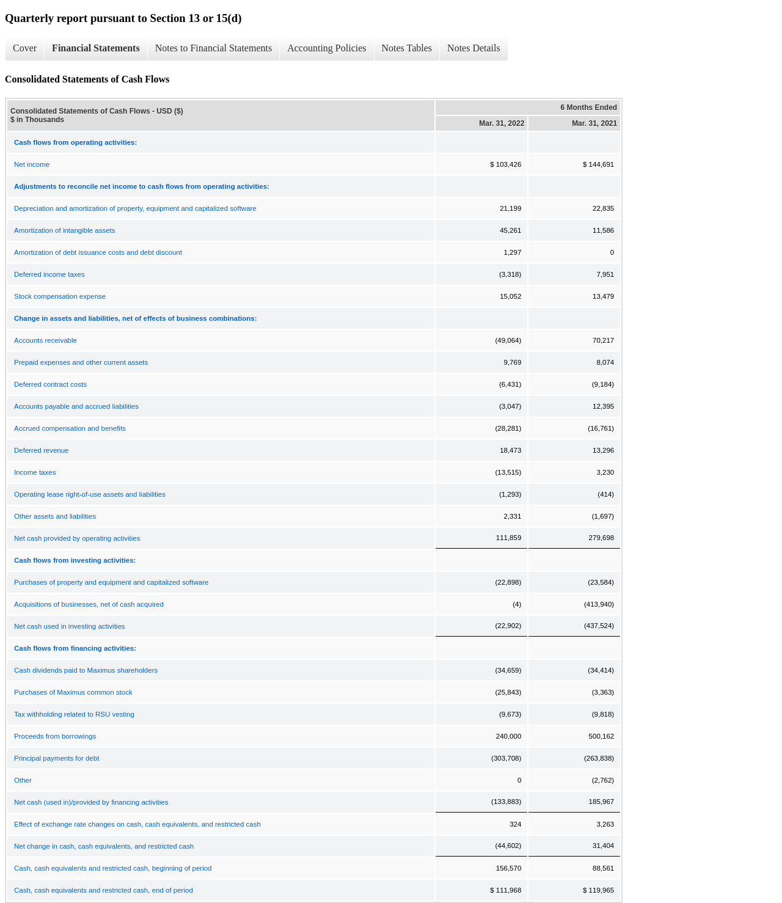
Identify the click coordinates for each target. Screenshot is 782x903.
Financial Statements (96, 48)
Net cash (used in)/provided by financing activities (91, 802)
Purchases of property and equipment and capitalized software (111, 582)
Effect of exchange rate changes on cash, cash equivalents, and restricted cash (137, 824)
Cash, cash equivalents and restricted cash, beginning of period (112, 868)
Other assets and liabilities (55, 516)
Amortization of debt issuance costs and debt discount (98, 252)
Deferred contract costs (50, 384)
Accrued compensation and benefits (70, 428)
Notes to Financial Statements (213, 48)
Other (23, 780)
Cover (25, 48)
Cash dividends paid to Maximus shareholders (86, 670)
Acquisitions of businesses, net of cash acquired (89, 604)
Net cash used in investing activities (69, 626)
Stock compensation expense (60, 296)
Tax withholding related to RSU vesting (74, 714)
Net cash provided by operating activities (77, 538)
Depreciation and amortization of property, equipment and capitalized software (135, 208)
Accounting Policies (326, 48)
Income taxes (35, 472)
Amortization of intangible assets (64, 230)
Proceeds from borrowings (55, 736)
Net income (31, 164)
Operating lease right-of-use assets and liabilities (90, 494)
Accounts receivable (45, 340)
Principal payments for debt (56, 758)
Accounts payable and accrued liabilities (76, 406)
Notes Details (473, 48)
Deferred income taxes (49, 274)
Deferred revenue (41, 450)
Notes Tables (407, 48)
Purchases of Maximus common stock (73, 692)
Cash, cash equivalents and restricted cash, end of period (103, 890)
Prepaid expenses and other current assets (81, 362)
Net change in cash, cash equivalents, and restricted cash (104, 846)
